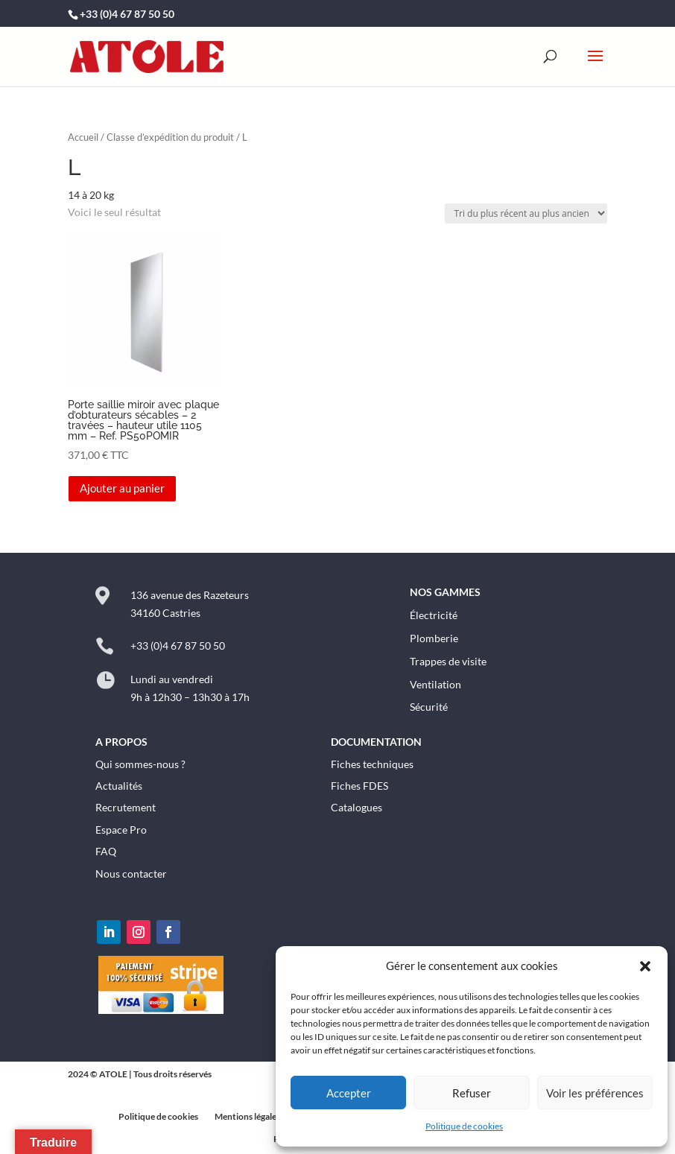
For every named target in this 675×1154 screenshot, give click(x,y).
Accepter (348, 1093)
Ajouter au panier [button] (122, 488)
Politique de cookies (464, 1126)
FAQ (105, 851)
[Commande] (526, 213)
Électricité (433, 615)
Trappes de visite (448, 661)
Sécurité (429, 706)
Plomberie (434, 638)
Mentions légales (247, 1117)
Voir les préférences (595, 1093)
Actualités (118, 785)
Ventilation (435, 684)
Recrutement (125, 807)
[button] (645, 966)
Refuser (471, 1093)
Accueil (83, 137)
